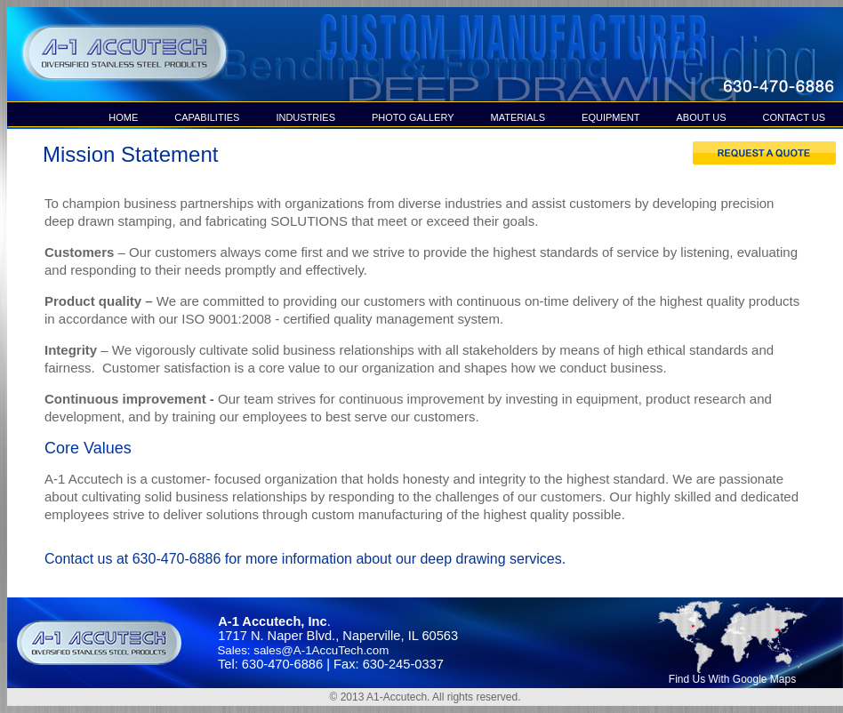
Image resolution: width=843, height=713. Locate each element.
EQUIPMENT (610, 117)
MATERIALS (518, 117)
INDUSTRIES (305, 117)
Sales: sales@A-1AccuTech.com (300, 650)
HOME (123, 117)
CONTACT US (794, 117)
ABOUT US (701, 117)
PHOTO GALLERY (413, 117)
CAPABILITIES (206, 117)
